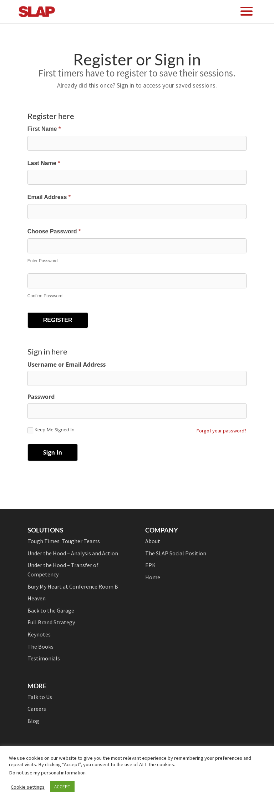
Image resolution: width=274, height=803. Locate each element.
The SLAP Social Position (175, 553)
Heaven (36, 598)
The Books (40, 646)
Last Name (43, 163)
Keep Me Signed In (51, 430)
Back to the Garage (50, 610)
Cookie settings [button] (28, 787)
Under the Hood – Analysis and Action (72, 553)
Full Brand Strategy (51, 622)
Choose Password (54, 231)
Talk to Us (39, 696)
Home (152, 577)
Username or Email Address (66, 364)
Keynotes (39, 634)
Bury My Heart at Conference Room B (72, 586)
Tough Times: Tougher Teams (63, 541)
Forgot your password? (222, 430)
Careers (36, 708)
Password (41, 397)
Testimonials (43, 658)
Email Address (49, 197)
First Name (44, 129)
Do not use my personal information (47, 772)
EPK (150, 565)
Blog (33, 720)
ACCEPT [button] (62, 787)
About (152, 541)
